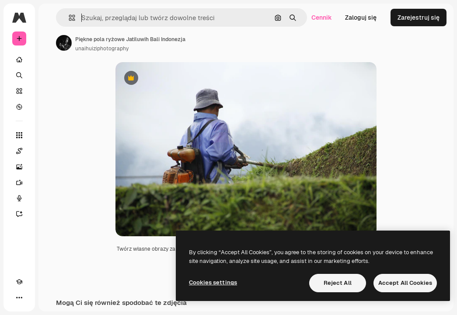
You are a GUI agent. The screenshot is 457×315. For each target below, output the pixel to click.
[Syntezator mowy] (19, 198)
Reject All (338, 283)
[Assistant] (19, 214)
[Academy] (19, 282)
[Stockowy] (19, 91)
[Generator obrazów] (19, 167)
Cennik (321, 17)
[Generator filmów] (19, 182)
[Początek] (19, 59)
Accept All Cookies (405, 283)
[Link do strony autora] (64, 43)
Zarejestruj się (419, 17)
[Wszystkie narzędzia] (19, 135)
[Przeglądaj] (19, 107)
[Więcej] (19, 297)
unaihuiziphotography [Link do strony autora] (102, 48)
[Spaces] (19, 151)
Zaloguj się (361, 17)
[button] (68, 17)
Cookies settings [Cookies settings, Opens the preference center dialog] (213, 282)
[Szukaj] (19, 75)
